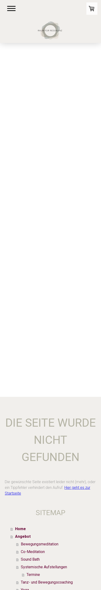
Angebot (23, 536)
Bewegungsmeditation (39, 544)
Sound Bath (30, 559)
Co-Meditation (33, 551)
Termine (33, 574)
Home (20, 529)
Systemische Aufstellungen (44, 567)
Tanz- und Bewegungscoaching (47, 582)
